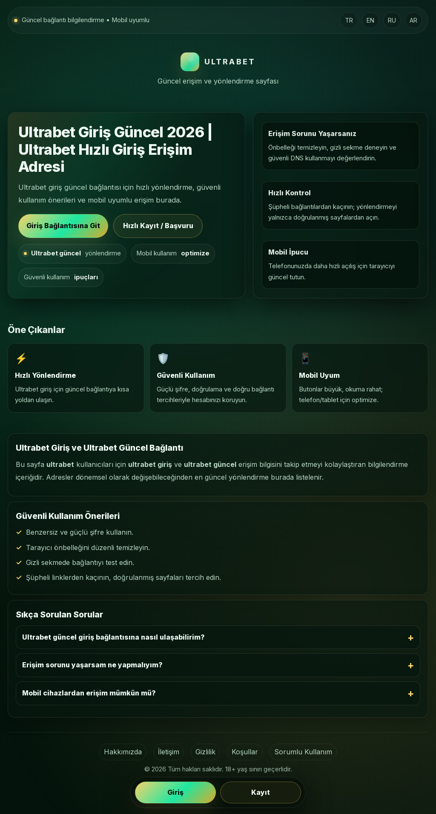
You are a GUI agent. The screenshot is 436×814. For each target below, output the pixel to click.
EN (370, 20)
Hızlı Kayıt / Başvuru (158, 225)
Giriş (175, 792)
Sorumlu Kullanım (303, 751)
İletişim (168, 751)
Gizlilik (205, 751)
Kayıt (260, 792)
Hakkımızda (123, 751)
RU (392, 20)
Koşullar (245, 751)
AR (413, 20)
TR (349, 20)
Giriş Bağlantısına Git (63, 225)
